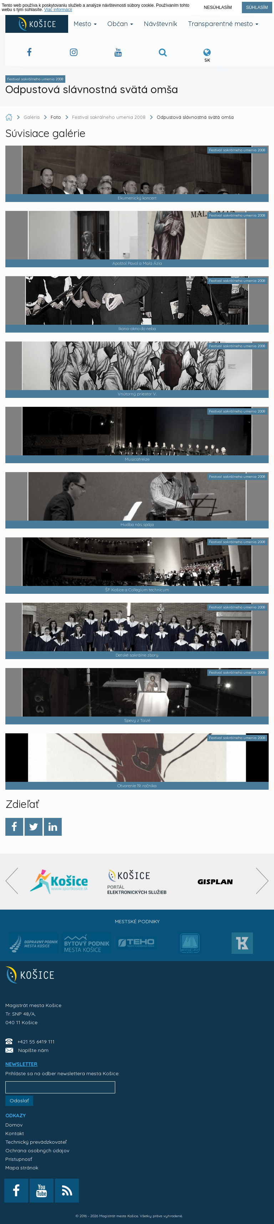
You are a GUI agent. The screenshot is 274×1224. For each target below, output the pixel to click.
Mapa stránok (21, 1167)
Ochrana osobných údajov (37, 1150)
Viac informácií (58, 9)
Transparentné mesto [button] (223, 24)
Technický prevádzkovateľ (35, 1142)
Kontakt (14, 1133)
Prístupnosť (18, 1159)
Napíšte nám (33, 1050)
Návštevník (160, 24)
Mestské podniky (137, 921)
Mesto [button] (85, 24)
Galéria (32, 117)
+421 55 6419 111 (36, 1041)
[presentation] (11, 881)
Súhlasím (257, 7)
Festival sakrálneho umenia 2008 (109, 117)
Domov (13, 1125)
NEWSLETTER (21, 1064)
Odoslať (19, 1100)
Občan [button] (120, 24)
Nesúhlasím (218, 7)
